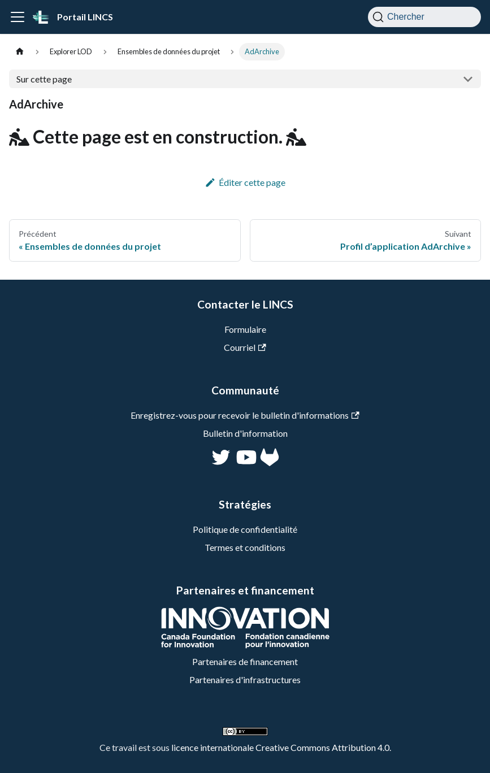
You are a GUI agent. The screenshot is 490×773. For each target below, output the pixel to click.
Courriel (245, 347)
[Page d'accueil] (20, 51)
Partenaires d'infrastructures (245, 679)
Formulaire (245, 329)
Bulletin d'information (245, 433)
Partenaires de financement (245, 661)
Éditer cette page (245, 182)
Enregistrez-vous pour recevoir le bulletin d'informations (245, 415)
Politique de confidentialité (245, 529)
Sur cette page (44, 78)
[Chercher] (424, 17)
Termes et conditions (245, 547)
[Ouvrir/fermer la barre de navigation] (17, 16)
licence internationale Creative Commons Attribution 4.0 (280, 747)
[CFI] (245, 645)
